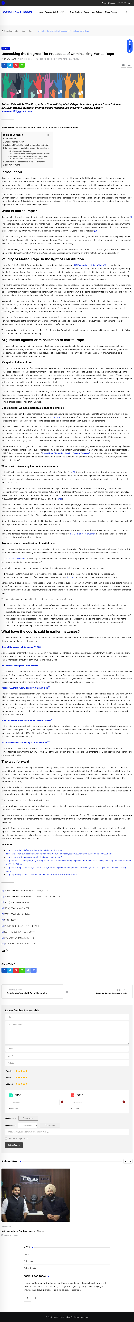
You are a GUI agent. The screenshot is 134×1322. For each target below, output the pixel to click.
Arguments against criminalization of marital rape (27, 148)
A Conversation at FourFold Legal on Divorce (22, 1231)
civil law (71, 577)
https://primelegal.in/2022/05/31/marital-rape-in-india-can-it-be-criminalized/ (42, 874)
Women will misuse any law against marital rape (30, 156)
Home (40, 12)
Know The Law (76, 12)
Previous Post (15, 990)
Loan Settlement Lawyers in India (111, 994)
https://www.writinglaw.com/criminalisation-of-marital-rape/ (34, 857)
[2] (2, 896)
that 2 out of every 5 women (82, 534)
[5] (74, 472)
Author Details (30, 1268)
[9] (2, 938)
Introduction (10, 139)
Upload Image (10, 1119)
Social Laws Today (16, 12)
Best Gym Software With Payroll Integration (27, 993)
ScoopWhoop (56, 417)
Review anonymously (18, 1139)
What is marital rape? (14, 142)
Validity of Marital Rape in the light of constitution (27, 145)
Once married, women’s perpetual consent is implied (31, 154)
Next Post (120, 990)
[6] (2, 920)
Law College (97, 12)
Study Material (111, 12)
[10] (3, 944)
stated (59, 499)
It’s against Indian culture (22, 151)
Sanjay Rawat (10, 59)
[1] (131, 217)
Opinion (86, 12)
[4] (89, 453)
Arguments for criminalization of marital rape (29, 159)
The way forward (12, 165)
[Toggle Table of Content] (47, 135)
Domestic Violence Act (15, 558)
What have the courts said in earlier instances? (25, 162)
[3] (105, 265)
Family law (6, 1227)
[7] (2, 926)
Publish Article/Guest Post (55, 12)
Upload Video (10, 1126)
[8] (2, 932)
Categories (28, 1261)
